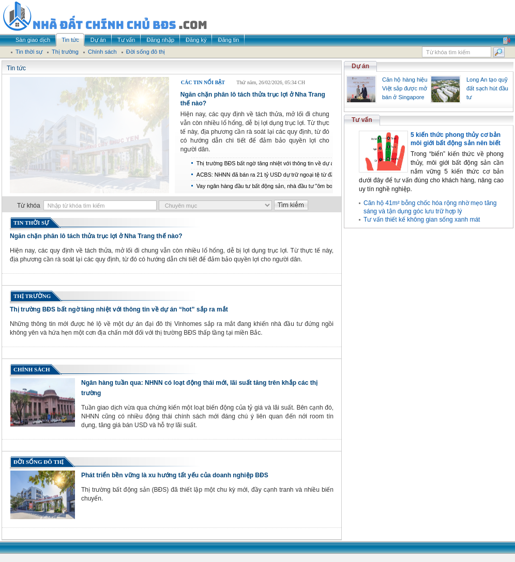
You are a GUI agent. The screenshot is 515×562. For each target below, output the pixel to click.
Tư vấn (362, 119)
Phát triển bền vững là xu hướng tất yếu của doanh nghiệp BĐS (174, 475)
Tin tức (16, 68)
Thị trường (32, 296)
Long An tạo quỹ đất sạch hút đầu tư (487, 88)
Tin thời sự (31, 223)
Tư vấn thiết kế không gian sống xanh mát (421, 219)
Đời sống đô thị (38, 462)
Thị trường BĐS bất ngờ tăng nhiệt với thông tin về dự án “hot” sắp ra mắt (119, 309)
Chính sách (31, 369)
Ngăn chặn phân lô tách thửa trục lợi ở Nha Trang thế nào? (96, 236)
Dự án (360, 66)
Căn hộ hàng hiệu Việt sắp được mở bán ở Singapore (405, 88)
